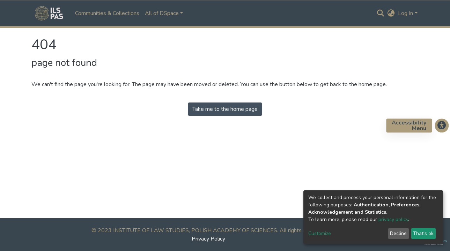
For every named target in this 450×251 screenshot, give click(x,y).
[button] (391, 13)
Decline (398, 233)
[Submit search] (380, 13)
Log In (405, 13)
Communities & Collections (107, 13)
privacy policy (393, 219)
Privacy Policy (208, 239)
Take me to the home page (225, 109)
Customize (319, 233)
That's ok (423, 233)
